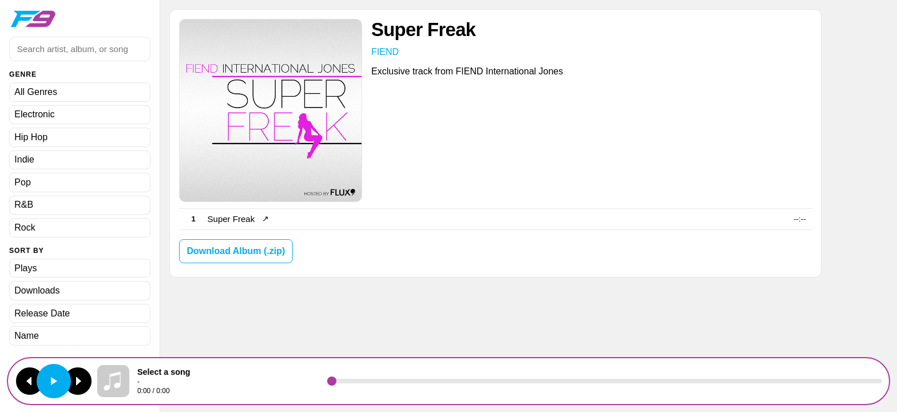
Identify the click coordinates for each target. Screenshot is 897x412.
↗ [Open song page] (265, 219)
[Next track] (78, 381)
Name (26, 335)
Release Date (42, 313)
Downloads (36, 290)
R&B (23, 204)
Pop (22, 182)
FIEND (385, 52)
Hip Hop (30, 137)
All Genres (35, 92)
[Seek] (604, 381)
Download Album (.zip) (235, 251)
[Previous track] (29, 381)
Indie (24, 159)
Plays (25, 268)
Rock (24, 227)
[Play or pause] (54, 381)
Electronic (34, 114)
